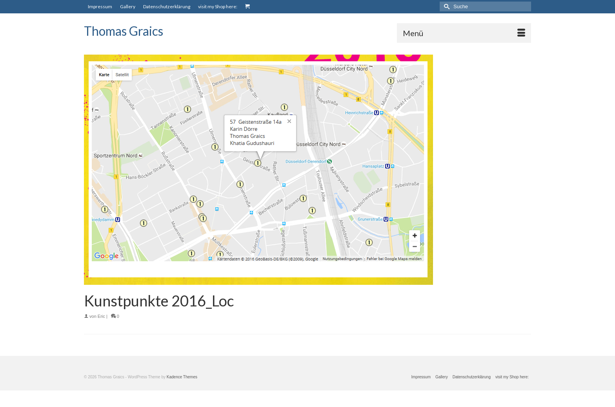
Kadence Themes (182, 377)
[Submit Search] (445, 6)
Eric (101, 316)
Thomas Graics (123, 30)
